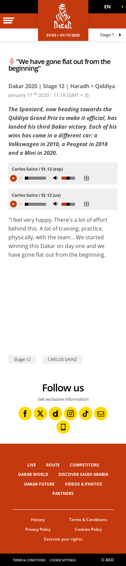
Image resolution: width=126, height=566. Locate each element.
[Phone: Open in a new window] (63, 427)
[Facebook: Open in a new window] (25, 413)
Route (53, 465)
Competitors (84, 465)
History (38, 519)
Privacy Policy (37, 529)
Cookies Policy (88, 529)
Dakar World (33, 474)
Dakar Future (39, 484)
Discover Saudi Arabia (83, 474)
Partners (63, 493)
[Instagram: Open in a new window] (70, 413)
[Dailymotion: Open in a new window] (55, 413)
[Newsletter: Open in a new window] (101, 413)
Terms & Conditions (88, 519)
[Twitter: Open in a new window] (40, 413)
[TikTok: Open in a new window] (85, 413)
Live (31, 465)
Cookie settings (63, 560)
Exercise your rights (63, 539)
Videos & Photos (83, 484)
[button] (109, 6)
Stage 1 (107, 35)
